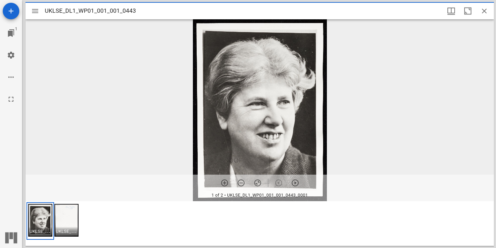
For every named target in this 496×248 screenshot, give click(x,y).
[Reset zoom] (257, 183)
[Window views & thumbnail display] (451, 11)
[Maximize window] (467, 11)
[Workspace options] (11, 77)
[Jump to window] (11, 33)
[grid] (259, 223)
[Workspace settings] (11, 55)
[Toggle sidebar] (35, 11)
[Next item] (295, 183)
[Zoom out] (241, 183)
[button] (40, 221)
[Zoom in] (224, 183)
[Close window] (484, 11)
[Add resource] (11, 11)
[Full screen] (11, 99)
